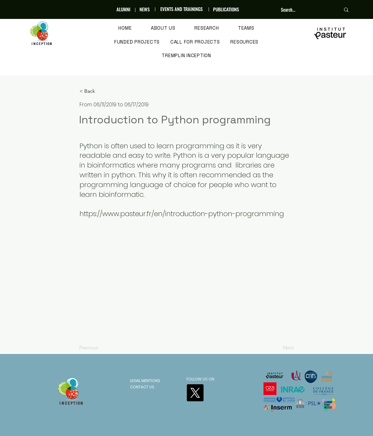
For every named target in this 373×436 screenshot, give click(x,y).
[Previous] (100, 347)
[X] (195, 392)
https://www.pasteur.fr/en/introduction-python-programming (182, 214)
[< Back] (100, 91)
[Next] (278, 347)
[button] (163, 28)
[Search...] (306, 9)
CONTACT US (142, 387)
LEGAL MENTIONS (145, 380)
